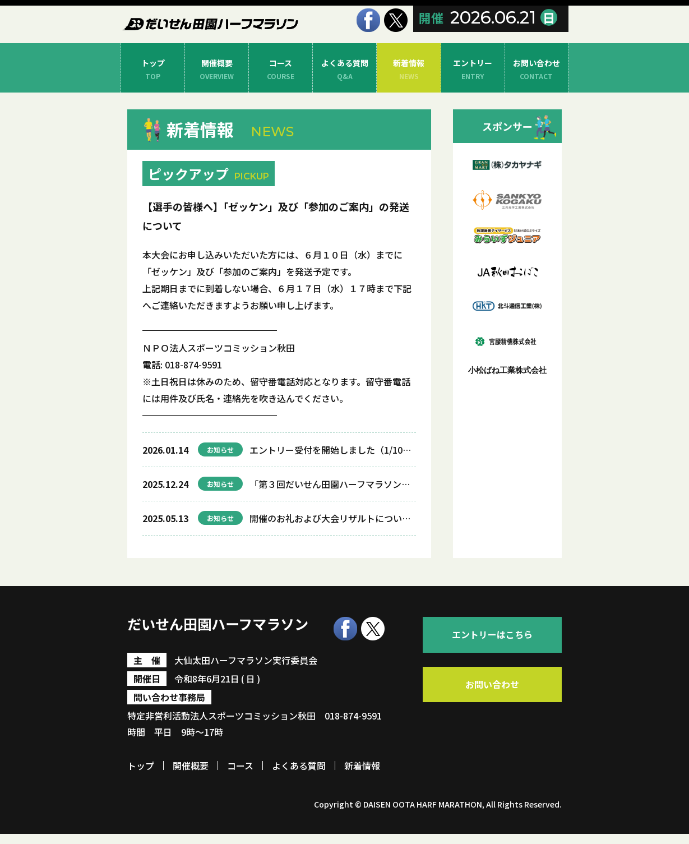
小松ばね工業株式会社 (507, 370)
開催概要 (216, 70)
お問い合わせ (536, 70)
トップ (152, 70)
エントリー (473, 70)
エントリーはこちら (492, 638)
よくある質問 (344, 70)
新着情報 (408, 70)
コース (280, 70)
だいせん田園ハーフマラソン (227, 634)
